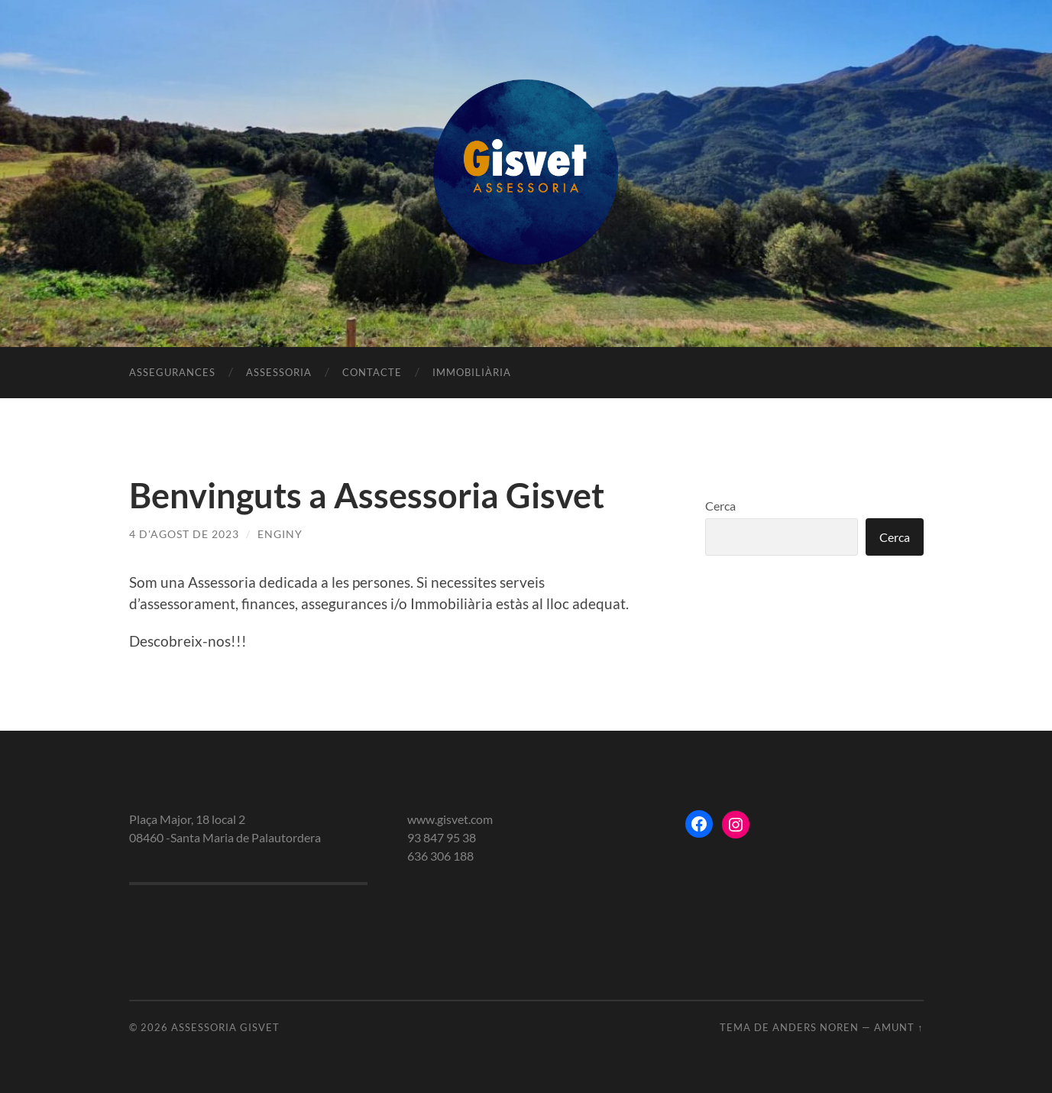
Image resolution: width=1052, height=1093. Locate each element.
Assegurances (172, 372)
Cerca (720, 505)
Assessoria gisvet (225, 1027)
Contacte (372, 372)
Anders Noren (815, 1027)
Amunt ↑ (898, 1027)
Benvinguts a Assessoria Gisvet (366, 495)
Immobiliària (471, 372)
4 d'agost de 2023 (184, 533)
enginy (280, 533)
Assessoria (279, 372)
